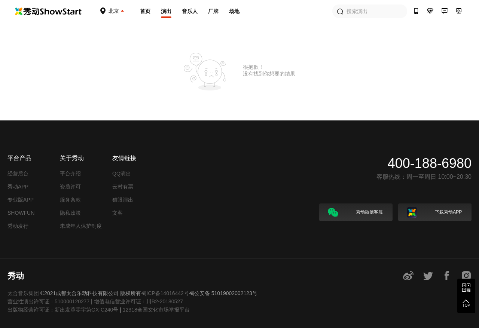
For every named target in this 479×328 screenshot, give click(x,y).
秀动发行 (17, 226)
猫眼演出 (122, 200)
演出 (166, 11)
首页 (145, 11)
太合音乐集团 (23, 293)
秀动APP (17, 187)
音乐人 (190, 11)
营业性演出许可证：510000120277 (48, 301)
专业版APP (20, 200)
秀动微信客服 (355, 212)
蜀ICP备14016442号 (165, 293)
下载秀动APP (434, 212)
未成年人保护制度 (81, 226)
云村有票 (122, 187)
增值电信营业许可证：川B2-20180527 (138, 301)
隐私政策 (70, 213)
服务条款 (70, 200)
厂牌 (213, 11)
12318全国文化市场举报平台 (156, 310)
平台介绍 (70, 174)
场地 (234, 11)
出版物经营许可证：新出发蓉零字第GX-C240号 (62, 310)
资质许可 (70, 187)
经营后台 (17, 174)
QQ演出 (121, 174)
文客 (117, 213)
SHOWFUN (20, 213)
